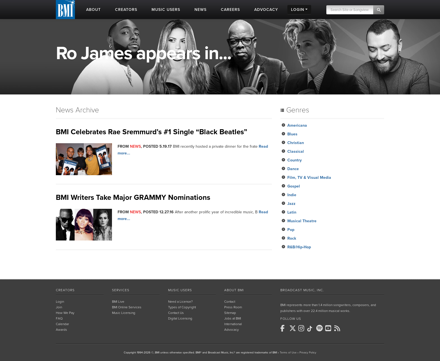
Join (59, 307)
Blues (292, 134)
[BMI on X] (293, 328)
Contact (229, 302)
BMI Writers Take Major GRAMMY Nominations (133, 197)
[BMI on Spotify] (320, 328)
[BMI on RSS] (338, 328)
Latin (291, 212)
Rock (291, 238)
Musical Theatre (302, 221)
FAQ (59, 318)
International (233, 324)
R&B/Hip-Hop (299, 247)
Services (120, 290)
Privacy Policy (307, 352)
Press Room (233, 307)
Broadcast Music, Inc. (302, 290)
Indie (291, 195)
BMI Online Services (126, 307)
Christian (295, 142)
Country (294, 160)
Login (60, 302)
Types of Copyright (182, 307)
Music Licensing (123, 313)
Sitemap (230, 313)
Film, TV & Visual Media (309, 177)
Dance (293, 168)
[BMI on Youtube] (329, 328)
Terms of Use (288, 352)
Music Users (180, 290)
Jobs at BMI (232, 318)
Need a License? (180, 302)
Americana (297, 125)
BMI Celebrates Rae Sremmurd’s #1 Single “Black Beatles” (151, 132)
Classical (295, 151)
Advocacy (231, 330)
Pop (290, 229)
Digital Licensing (180, 318)
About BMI (234, 290)
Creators (65, 290)
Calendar (62, 324)
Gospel (293, 186)
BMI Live (118, 302)
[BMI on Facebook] (284, 328)
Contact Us (176, 313)
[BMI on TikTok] (311, 329)
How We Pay (65, 313)
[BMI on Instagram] (302, 328)
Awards (61, 330)
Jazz (291, 203)
